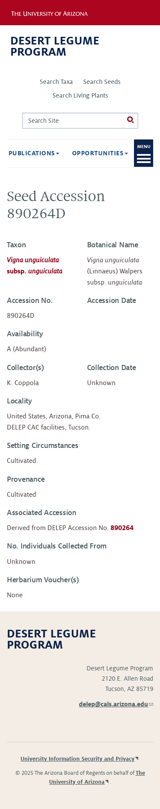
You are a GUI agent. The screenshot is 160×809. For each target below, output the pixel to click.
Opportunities (100, 153)
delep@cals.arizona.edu (116, 704)
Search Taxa (56, 81)
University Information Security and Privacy (77, 759)
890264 (122, 528)
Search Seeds (101, 81)
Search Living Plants (80, 95)
